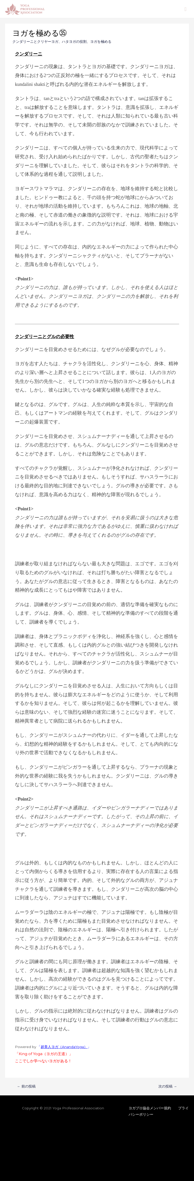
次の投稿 (167, 1086)
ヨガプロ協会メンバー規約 (150, 1108)
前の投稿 (26, 1086)
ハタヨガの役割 (74, 42)
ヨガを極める (100, 42)
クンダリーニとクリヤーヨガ (35, 42)
